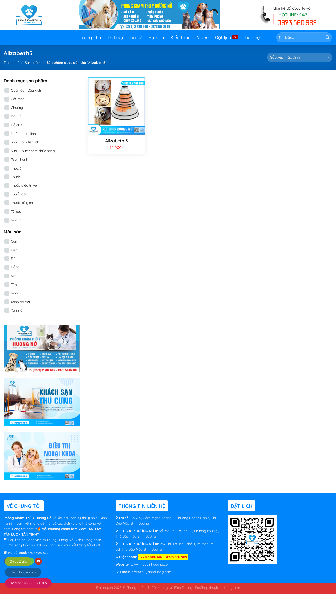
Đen (14, 250)
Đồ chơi (17, 125)
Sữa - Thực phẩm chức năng (33, 151)
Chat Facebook (23, 572)
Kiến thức (180, 37)
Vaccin (16, 220)
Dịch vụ (115, 37)
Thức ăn (17, 168)
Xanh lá (16, 310)
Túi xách (17, 211)
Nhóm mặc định (23, 133)
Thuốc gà (18, 194)
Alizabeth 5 (116, 141)
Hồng (15, 267)
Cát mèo (17, 99)
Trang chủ (90, 37)
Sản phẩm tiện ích (25, 142)
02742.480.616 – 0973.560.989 (162, 557)
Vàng (15, 293)
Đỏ (13, 258)
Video (203, 37)
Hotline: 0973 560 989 (28, 583)
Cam (14, 241)
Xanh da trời (20, 302)
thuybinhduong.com (224, 587)
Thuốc (15, 177)
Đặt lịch (223, 37)
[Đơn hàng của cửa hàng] (299, 57)
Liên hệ (252, 37)
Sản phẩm (33, 62)
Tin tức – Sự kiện (146, 37)
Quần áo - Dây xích (26, 90)
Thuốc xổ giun (22, 203)
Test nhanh (19, 159)
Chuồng (17, 108)
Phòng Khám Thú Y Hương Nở (28, 518)
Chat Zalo (18, 561)
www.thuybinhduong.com (151, 564)
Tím (14, 284)
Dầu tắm (18, 116)
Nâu (14, 276)
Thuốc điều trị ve (24, 185)
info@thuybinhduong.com (151, 572)
